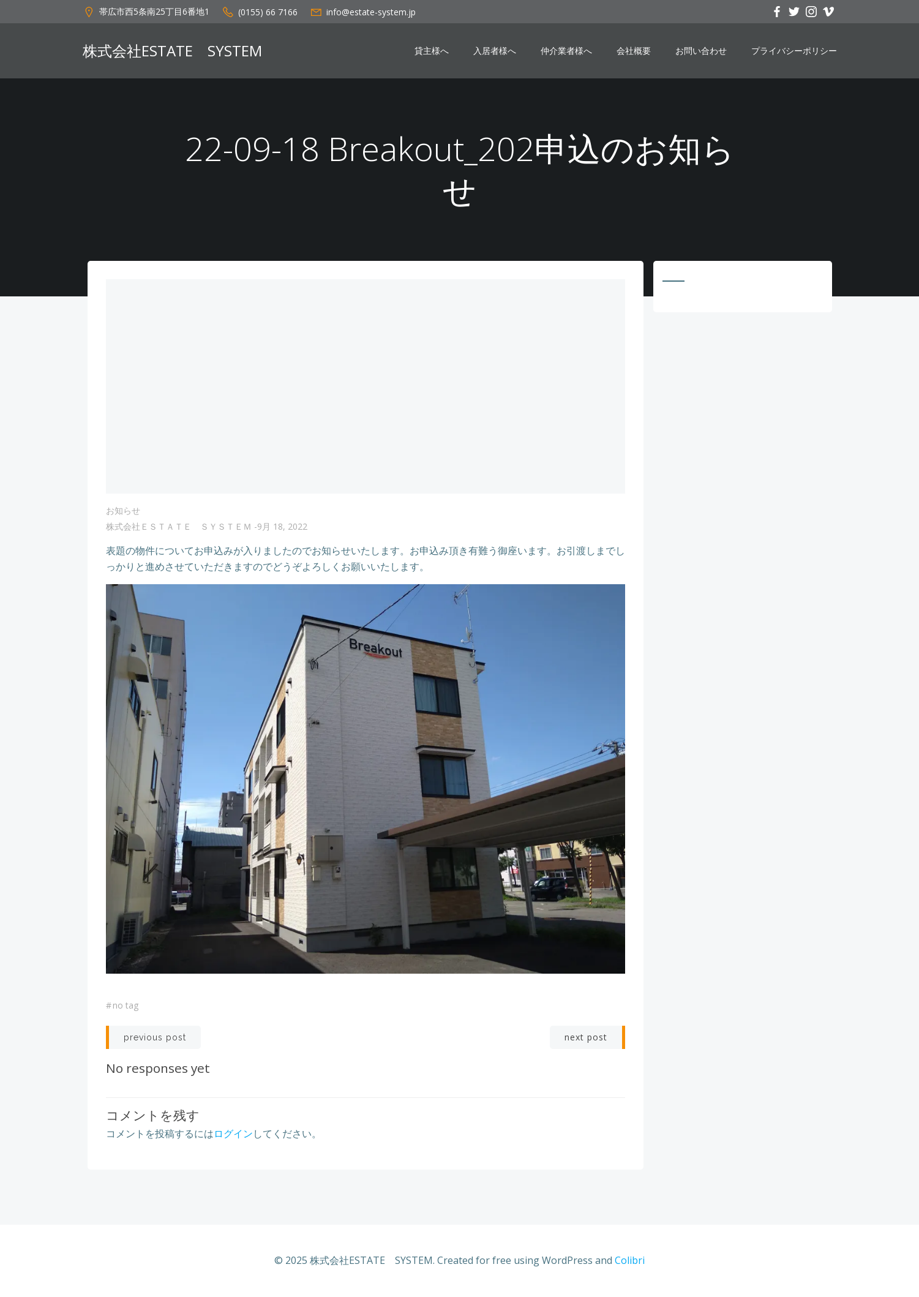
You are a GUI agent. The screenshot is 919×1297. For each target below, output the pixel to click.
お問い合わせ (701, 51)
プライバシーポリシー (794, 51)
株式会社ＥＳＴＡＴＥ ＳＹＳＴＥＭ (179, 526)
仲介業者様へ (566, 51)
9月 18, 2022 (282, 526)
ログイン (233, 1133)
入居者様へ (494, 51)
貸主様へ (431, 51)
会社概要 (634, 51)
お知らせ (123, 510)
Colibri (630, 1260)
